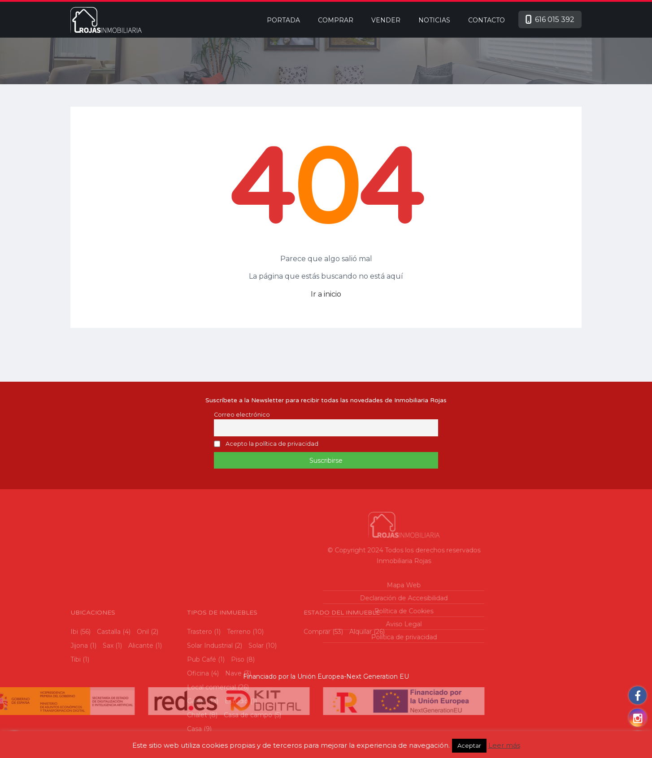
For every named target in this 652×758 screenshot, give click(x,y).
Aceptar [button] (469, 745)
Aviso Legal (343, 624)
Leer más (504, 745)
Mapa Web (343, 585)
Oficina (198, 729)
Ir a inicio (326, 294)
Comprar (335, 20)
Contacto (486, 20)
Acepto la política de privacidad (272, 444)
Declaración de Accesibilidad (343, 598)
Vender (385, 20)
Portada (283, 20)
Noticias (434, 20)
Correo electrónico (242, 414)
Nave (233, 729)
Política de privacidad (342, 637)
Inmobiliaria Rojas (342, 561)
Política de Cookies (342, 611)
